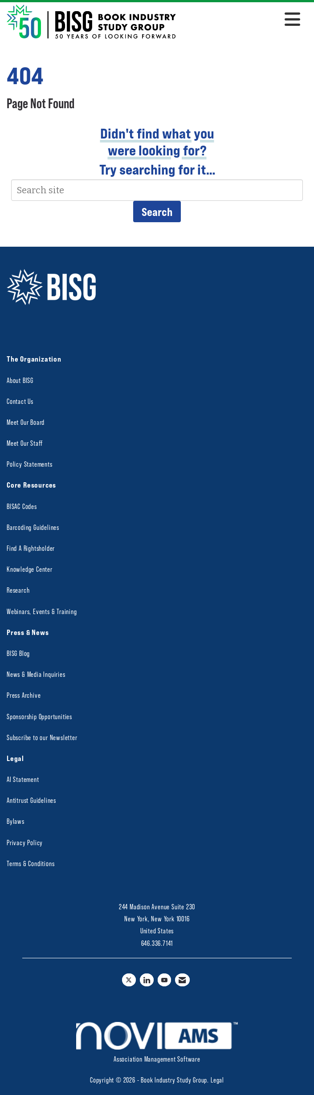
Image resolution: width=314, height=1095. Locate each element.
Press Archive (24, 695)
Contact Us (20, 401)
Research (18, 590)
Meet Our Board (26, 422)
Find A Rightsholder (31, 548)
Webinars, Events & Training (42, 611)
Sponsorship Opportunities (39, 716)
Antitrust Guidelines (31, 800)
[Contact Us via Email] (182, 979)
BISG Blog (18, 653)
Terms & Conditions (30, 863)
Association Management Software (157, 1042)
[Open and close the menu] (240, 20)
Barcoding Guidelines (33, 527)
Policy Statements (30, 464)
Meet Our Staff (25, 443)
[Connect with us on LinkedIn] (147, 979)
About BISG (20, 380)
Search (157, 211)
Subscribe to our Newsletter (42, 737)
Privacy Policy (25, 842)
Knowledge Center (30, 569)
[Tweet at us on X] (129, 979)
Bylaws (15, 821)
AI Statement (23, 779)
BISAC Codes (22, 506)
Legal (217, 1079)
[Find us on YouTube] (164, 979)
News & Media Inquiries (36, 674)
